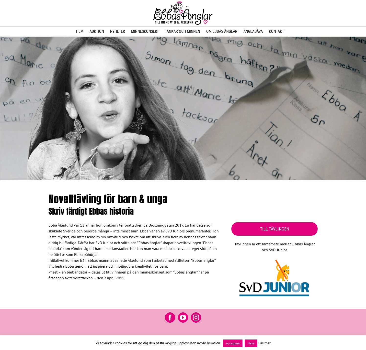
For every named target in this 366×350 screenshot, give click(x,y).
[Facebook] (170, 317)
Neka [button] (251, 343)
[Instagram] (196, 317)
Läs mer (264, 343)
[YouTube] (183, 317)
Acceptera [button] (233, 343)
